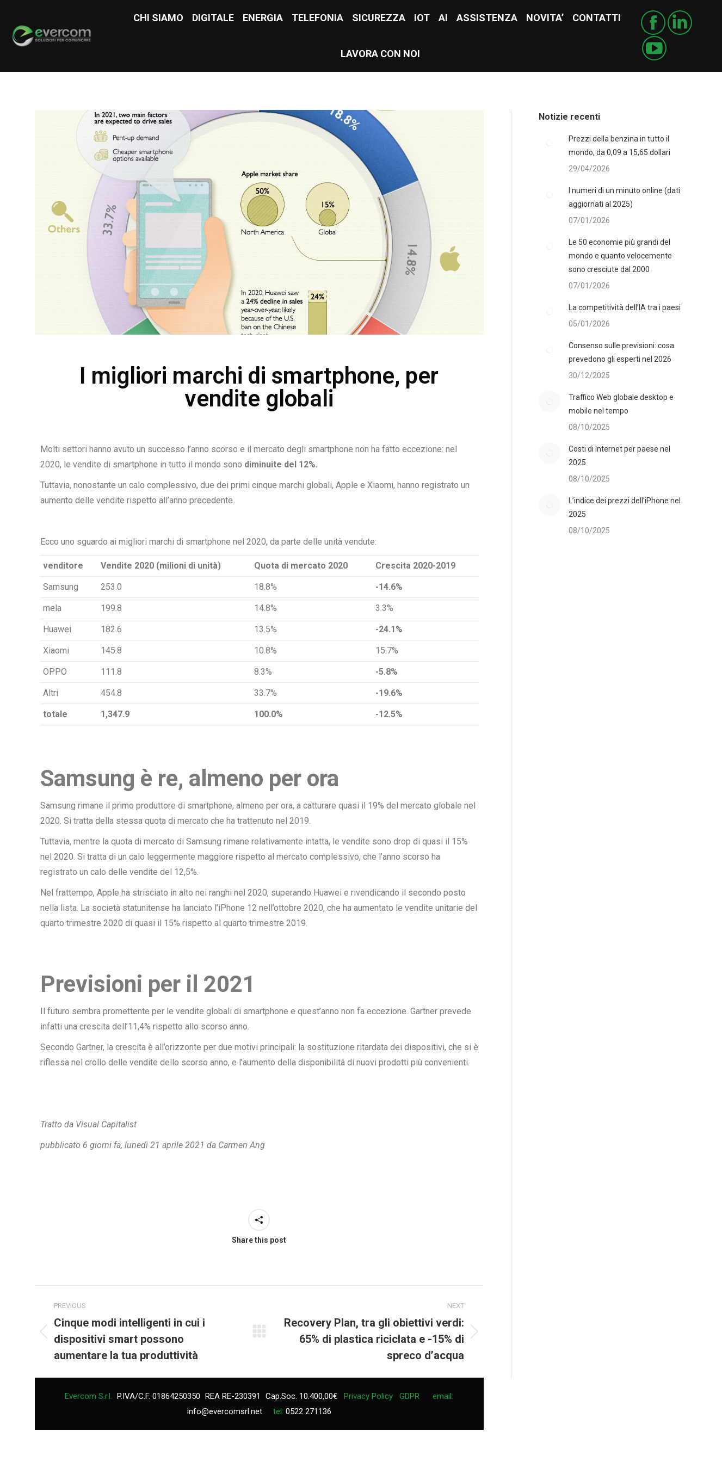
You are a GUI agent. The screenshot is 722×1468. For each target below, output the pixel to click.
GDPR (409, 1396)
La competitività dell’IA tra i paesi (625, 307)
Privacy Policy (368, 1396)
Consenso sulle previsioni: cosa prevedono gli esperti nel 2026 (621, 352)
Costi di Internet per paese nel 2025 (619, 456)
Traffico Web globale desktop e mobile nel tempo (621, 404)
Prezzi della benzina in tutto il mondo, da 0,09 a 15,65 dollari (619, 145)
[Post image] (549, 143)
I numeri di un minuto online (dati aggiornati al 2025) (624, 197)
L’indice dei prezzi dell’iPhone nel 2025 (625, 507)
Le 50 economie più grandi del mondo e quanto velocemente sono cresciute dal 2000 (620, 256)
